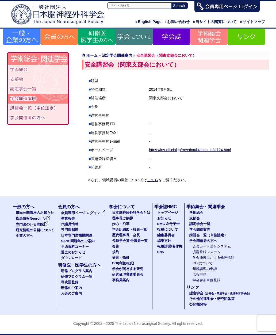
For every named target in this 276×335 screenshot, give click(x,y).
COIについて (203, 263)
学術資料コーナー (75, 247)
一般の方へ (23, 206)
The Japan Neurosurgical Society (142, 323)
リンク (192, 287)
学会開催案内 (38, 99)
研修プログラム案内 (76, 271)
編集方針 (164, 241)
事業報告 (68, 218)
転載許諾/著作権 (170, 246)
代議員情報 (69, 224)
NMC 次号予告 (168, 224)
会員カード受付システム (212, 246)
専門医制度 (69, 230)
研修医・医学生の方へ (79, 265)
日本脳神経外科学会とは (131, 213)
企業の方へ (24, 236)
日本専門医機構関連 (76, 235)
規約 (115, 252)
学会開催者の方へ (38, 118)
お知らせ (164, 218)
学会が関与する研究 (127, 269)
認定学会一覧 (199, 224)
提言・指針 (120, 258)
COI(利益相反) (123, 263)
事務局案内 (120, 280)
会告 (115, 246)
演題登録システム (206, 252)
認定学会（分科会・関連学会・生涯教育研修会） (38, 89)
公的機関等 (198, 304)
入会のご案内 (71, 293)
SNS (160, 252)
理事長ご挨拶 (122, 218)
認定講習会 (38, 108)
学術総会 (38, 70)
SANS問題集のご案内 (78, 241)
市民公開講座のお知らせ (35, 213)
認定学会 (220, 293)
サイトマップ (252, 22)
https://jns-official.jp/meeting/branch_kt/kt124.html (190, 150)
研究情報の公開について (35, 230)
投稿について (167, 229)
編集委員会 (166, 235)
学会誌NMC (165, 206)
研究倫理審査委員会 (127, 274)
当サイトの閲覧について (215, 22)
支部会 (38, 79)
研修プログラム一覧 (76, 277)
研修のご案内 (71, 288)
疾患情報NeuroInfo (33, 218)
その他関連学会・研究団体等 (212, 299)
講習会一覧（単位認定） (208, 235)
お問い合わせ (177, 22)
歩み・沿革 (120, 224)
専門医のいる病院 (32, 224)
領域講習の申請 (205, 269)
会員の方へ (68, 206)
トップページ (167, 213)
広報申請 (199, 274)
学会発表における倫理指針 (213, 258)
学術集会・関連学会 (205, 206)
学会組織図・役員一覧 (129, 229)
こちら (152, 180)
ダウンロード (71, 258)
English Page (148, 22)
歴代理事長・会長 (126, 235)
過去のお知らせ (73, 252)
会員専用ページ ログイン (83, 213)
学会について (122, 206)
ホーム (92, 55)
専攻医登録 (69, 282)
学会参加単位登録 (206, 280)
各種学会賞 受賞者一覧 (130, 241)
